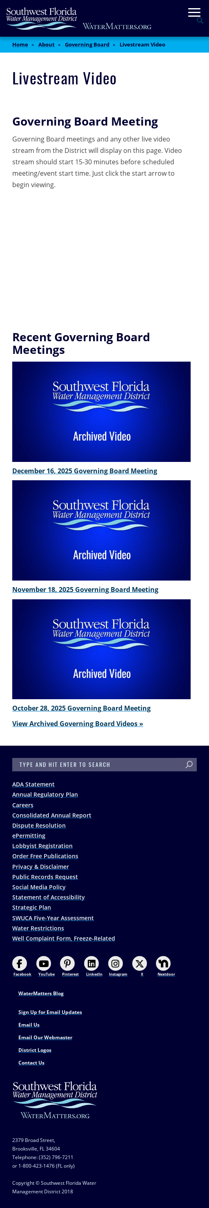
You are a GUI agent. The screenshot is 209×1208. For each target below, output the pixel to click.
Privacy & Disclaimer (40, 866)
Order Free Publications (45, 856)
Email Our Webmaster (45, 1037)
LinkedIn (93, 966)
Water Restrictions (38, 928)
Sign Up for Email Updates (50, 1012)
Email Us (29, 1024)
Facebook (21, 966)
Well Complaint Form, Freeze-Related (63, 938)
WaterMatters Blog (41, 993)
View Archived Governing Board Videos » (77, 723)
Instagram (117, 966)
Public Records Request (45, 877)
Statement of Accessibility (48, 897)
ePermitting (28, 835)
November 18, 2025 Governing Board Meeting (85, 589)
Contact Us (31, 1062)
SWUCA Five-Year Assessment (53, 918)
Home (20, 44)
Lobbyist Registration (42, 846)
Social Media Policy (39, 887)
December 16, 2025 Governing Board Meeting (84, 470)
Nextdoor (165, 966)
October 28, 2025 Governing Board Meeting (81, 708)
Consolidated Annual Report (51, 815)
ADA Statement (33, 784)
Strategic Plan (31, 907)
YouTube (45, 966)
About (46, 44)
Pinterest (69, 966)
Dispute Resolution (39, 825)
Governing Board (87, 44)
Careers (22, 805)
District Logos (34, 1050)
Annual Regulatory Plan (45, 794)
